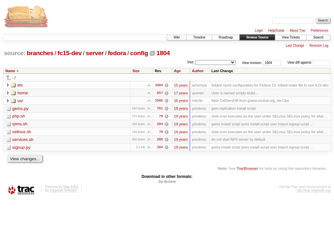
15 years (181, 85)
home (22, 92)
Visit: (190, 62)
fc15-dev (69, 53)
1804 (163, 53)
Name (10, 71)
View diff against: (309, 62)
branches (40, 53)
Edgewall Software (63, 191)
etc (20, 85)
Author (198, 71)
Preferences (319, 30)
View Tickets (291, 37)
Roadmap (226, 37)
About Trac (297, 30)
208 (160, 140)
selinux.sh (21, 132)
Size (136, 71)
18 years (181, 109)
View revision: (252, 62)
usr (20, 100)
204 (160, 124)
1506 (158, 100)
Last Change (295, 45)
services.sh (23, 139)
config (139, 53)
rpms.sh (19, 124)
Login (259, 30)
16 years (181, 101)
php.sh (18, 116)
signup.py (21, 147)
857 (160, 93)
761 (160, 108)
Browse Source (257, 37)
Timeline (199, 37)
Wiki (177, 37)
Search (318, 37)
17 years (181, 93)
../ (14, 77)
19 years (181, 116)
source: (14, 53)
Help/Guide (276, 30)
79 (161, 116)
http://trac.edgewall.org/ (314, 191)
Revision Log (319, 45)
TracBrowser (247, 169)
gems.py (20, 108)
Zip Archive (167, 182)
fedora (117, 53)
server (95, 53)
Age (177, 71)
